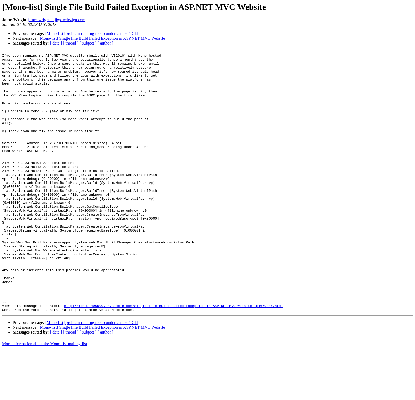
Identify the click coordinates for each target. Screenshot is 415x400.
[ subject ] (88, 43)
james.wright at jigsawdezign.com (56, 19)
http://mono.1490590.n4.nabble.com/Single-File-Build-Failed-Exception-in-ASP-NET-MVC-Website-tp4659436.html (173, 356)
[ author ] (106, 43)
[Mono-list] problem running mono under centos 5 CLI (91, 33)
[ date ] (56, 43)
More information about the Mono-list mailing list (44, 395)
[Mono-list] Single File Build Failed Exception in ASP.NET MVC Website (102, 38)
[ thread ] (71, 43)
